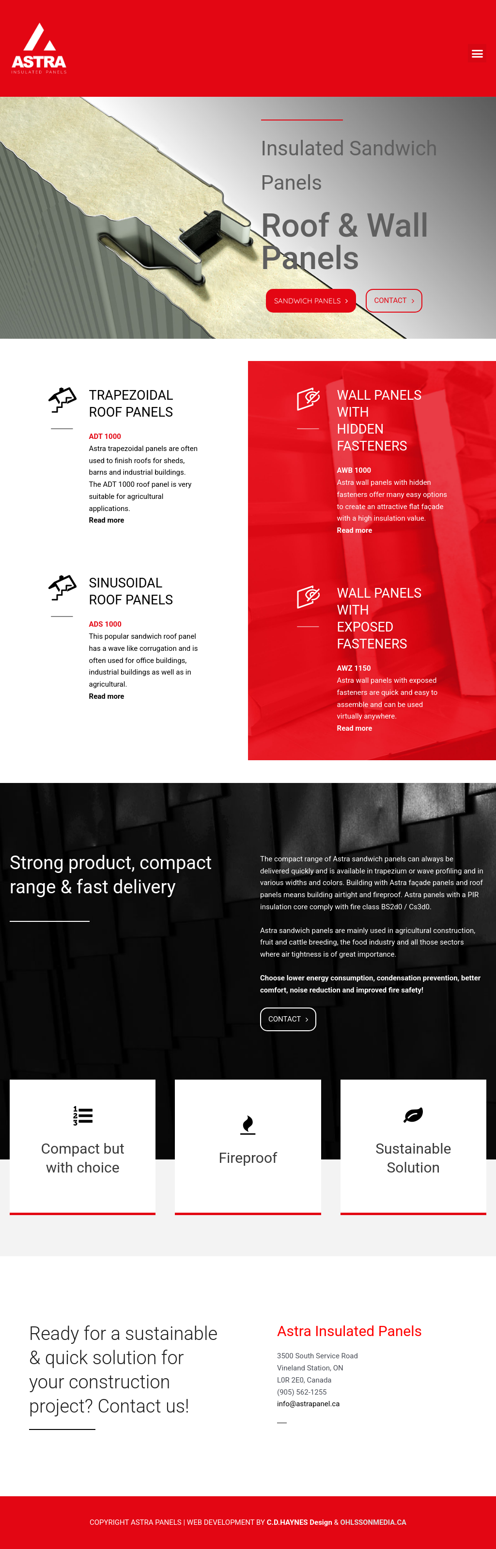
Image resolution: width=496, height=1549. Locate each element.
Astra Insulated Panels (349, 1331)
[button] (477, 53)
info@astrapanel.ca (308, 1403)
